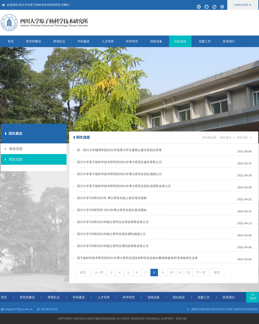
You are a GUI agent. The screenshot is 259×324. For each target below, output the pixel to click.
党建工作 (208, 41)
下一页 (200, 272)
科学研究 (134, 41)
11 (180, 272)
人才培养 (111, 41)
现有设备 (159, 41)
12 (188, 272)
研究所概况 (36, 41)
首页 (14, 41)
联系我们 (231, 41)
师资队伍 (62, 41)
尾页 (217, 272)
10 (171, 272)
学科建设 (86, 41)
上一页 (98, 272)
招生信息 (242, 137)
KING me (181, 318)
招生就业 (183, 41)
